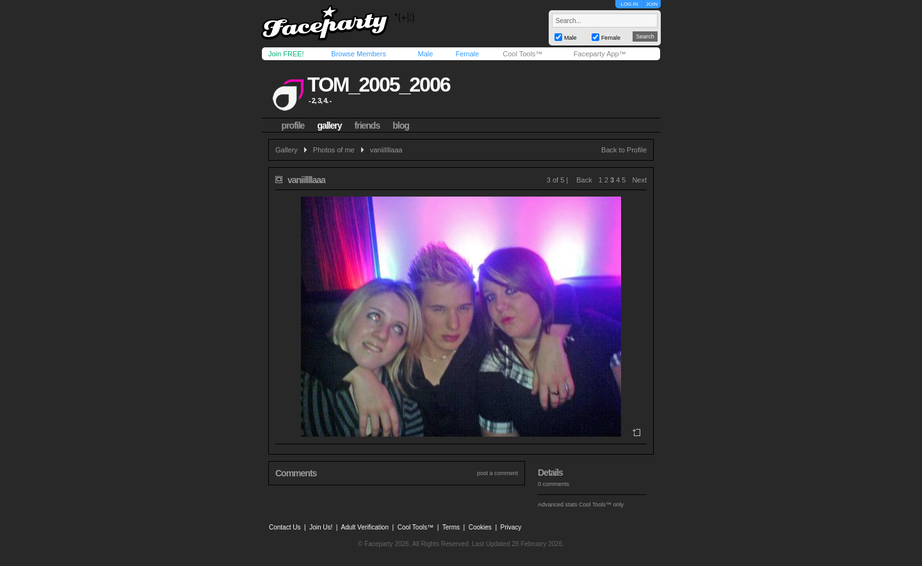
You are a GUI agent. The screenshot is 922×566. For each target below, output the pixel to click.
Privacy (511, 527)
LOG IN (629, 4)
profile (293, 125)
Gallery (286, 150)
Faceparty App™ (600, 54)
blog (400, 125)
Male (425, 54)
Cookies (480, 527)
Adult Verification (365, 527)
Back (584, 180)
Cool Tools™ (522, 54)
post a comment (497, 473)
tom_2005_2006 (378, 84)
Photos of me (334, 150)
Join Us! (320, 527)
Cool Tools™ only (601, 504)
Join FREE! (286, 54)
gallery (329, 125)
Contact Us (284, 527)
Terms (451, 527)
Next (639, 180)
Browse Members (358, 54)
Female (467, 54)
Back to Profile (624, 150)
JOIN (652, 4)
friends (367, 125)
